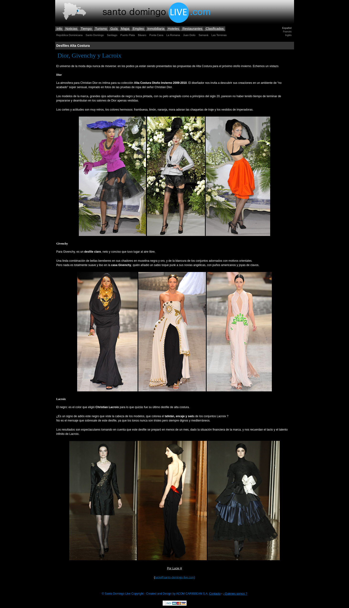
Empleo (138, 29)
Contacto (214, 593)
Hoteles (173, 29)
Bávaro (142, 35)
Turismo (101, 29)
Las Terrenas (218, 35)
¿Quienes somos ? (235, 593)
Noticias (71, 29)
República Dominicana (69, 35)
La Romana (173, 35)
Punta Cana (156, 35)
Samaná (203, 35)
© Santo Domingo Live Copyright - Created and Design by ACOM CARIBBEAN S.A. (155, 593)
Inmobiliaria (156, 29)
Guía (114, 29)
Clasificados (215, 29)
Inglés (288, 35)
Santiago (112, 35)
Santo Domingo (95, 35)
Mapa (125, 29)
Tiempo (86, 29)
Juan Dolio (189, 35)
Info (59, 29)
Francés (287, 31)
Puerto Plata (127, 35)
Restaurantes (192, 29)
